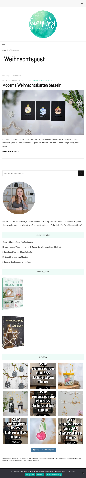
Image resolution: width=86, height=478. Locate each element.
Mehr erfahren (10, 152)
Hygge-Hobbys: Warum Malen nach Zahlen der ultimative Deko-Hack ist (31, 247)
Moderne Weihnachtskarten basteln (31, 85)
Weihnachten (46, 80)
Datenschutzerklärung (54, 475)
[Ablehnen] (83, 473)
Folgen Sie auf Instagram (43, 450)
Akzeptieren (30, 475)
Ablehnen (40, 475)
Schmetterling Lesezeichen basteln (16, 262)
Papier (35, 80)
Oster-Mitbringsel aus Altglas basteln (17, 242)
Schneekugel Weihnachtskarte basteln (17, 252)
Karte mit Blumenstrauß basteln (15, 257)
